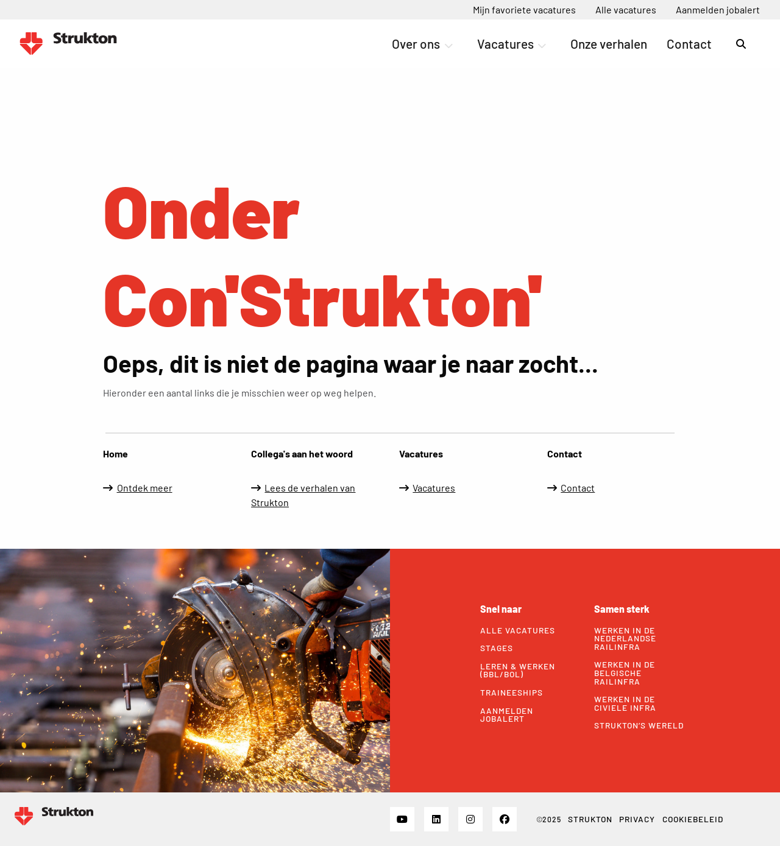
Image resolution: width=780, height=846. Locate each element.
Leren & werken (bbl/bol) (517, 670)
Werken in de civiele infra (625, 703)
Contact (689, 43)
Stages (496, 648)
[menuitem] (524, 9)
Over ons (422, 43)
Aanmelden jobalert (718, 9)
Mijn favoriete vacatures (524, 9)
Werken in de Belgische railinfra (624, 672)
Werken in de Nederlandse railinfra (625, 638)
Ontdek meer (144, 487)
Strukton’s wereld (639, 725)
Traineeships (511, 692)
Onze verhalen (608, 43)
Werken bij (68, 44)
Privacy (637, 819)
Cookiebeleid (692, 819)
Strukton (590, 819)
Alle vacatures (625, 9)
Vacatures (511, 43)
